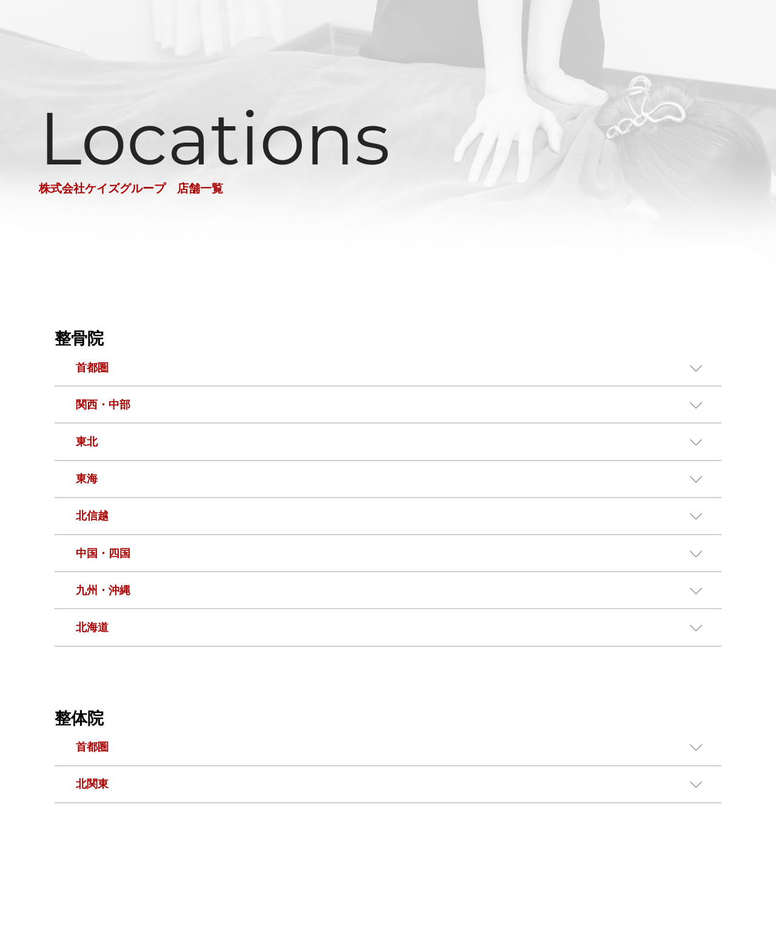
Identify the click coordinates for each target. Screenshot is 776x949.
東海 (87, 479)
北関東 (92, 784)
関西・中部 (103, 405)
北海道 (92, 627)
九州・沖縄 (103, 590)
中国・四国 (103, 553)
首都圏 (92, 368)
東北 (87, 442)
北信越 (92, 516)
